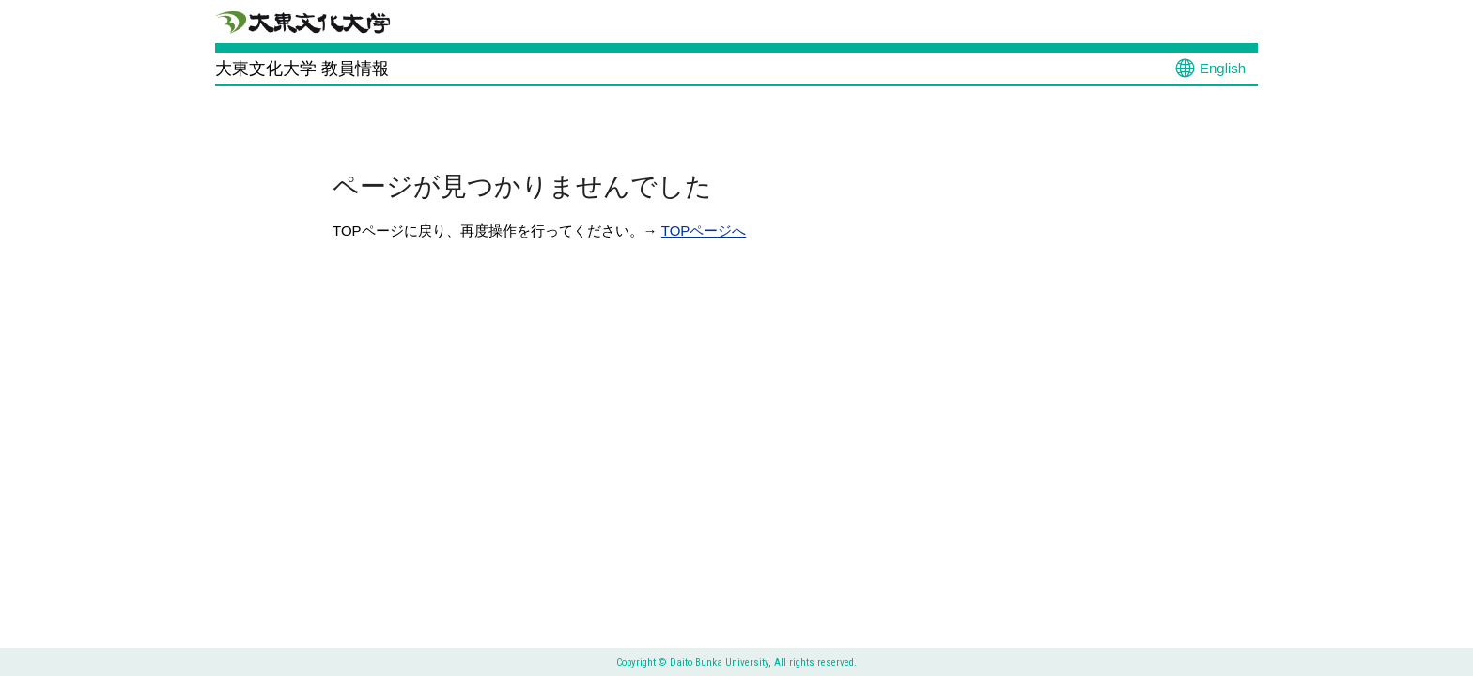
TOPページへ (704, 230)
